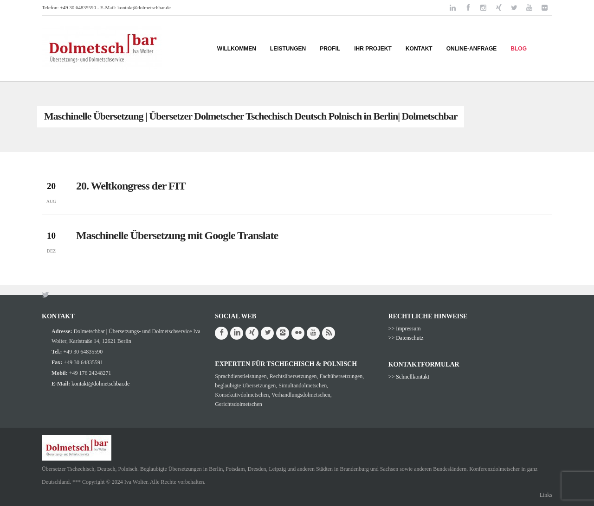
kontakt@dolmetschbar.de (144, 7)
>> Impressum (404, 328)
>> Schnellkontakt (409, 376)
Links (546, 495)
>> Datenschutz (406, 338)
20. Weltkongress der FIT (131, 186)
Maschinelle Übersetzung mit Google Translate (177, 235)
